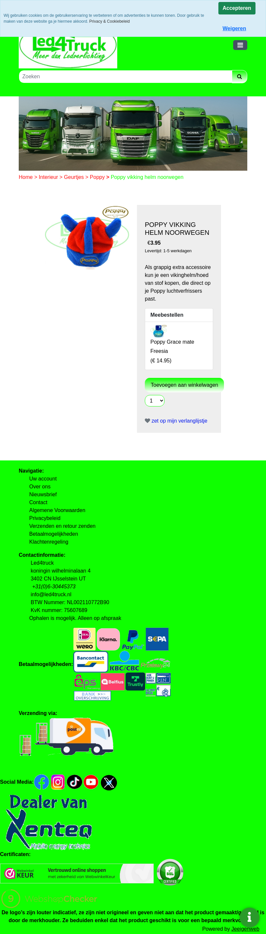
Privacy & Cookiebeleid (109, 21)
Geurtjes (74, 177)
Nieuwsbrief (43, 494)
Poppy (98, 177)
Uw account (43, 478)
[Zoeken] (125, 76)
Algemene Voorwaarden (57, 510)
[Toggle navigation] (240, 45)
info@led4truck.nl (51, 594)
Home (26, 177)
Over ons (40, 486)
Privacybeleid (44, 518)
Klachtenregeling (48, 542)
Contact (38, 502)
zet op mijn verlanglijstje (176, 421)
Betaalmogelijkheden (53, 534)
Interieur (49, 177)
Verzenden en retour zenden (62, 526)
